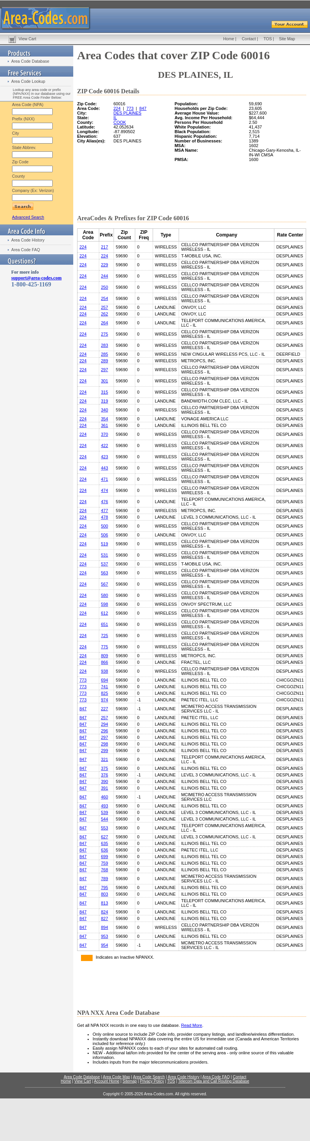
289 (104, 360)
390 (104, 781)
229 (104, 264)
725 (104, 635)
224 (117, 108)
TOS (268, 38)
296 (104, 730)
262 (104, 314)
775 (104, 646)
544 (104, 819)
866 (104, 662)
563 (104, 572)
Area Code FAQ (25, 249)
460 (104, 797)
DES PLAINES (127, 113)
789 (104, 878)
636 (104, 850)
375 (104, 768)
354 (104, 418)
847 (143, 108)
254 (104, 298)
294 (104, 724)
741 (104, 686)
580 (104, 595)
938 (104, 671)
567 (104, 584)
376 (104, 775)
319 (104, 401)
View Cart (27, 38)
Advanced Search (28, 217)
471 (104, 479)
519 (104, 543)
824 (104, 912)
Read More (191, 1025)
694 (104, 680)
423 (104, 456)
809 (104, 655)
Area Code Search (149, 1077)
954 (104, 945)
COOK (120, 122)
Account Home (106, 1081)
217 (104, 247)
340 (104, 410)
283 (104, 345)
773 (129, 108)
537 (104, 564)
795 (104, 887)
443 (104, 468)
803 (104, 894)
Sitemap (129, 1081)
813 (104, 903)
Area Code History (28, 240)
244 (104, 276)
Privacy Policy (152, 1081)
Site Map (287, 38)
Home (228, 38)
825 (104, 693)
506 (104, 535)
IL (115, 117)
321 (104, 759)
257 (104, 307)
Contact (249, 38)
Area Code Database (30, 61)
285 (104, 354)
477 (104, 510)
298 (104, 744)
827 (104, 918)
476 (104, 501)
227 (104, 708)
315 (104, 392)
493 (104, 805)
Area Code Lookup (28, 81)
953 (104, 936)
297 (104, 369)
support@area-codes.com (36, 278)
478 (104, 517)
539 (104, 812)
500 (104, 526)
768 (104, 869)
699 (104, 856)
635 (104, 843)
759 (104, 863)
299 (104, 750)
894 (104, 927)
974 (104, 699)
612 (104, 613)
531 (104, 555)
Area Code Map (116, 1077)
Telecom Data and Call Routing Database (213, 1081)
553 (104, 828)
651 (104, 624)
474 (104, 490)
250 (104, 287)
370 (104, 434)
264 (104, 322)
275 (104, 334)
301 (104, 381)
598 (104, 604)
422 (104, 445)
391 (104, 788)
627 (104, 836)
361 (104, 425)
